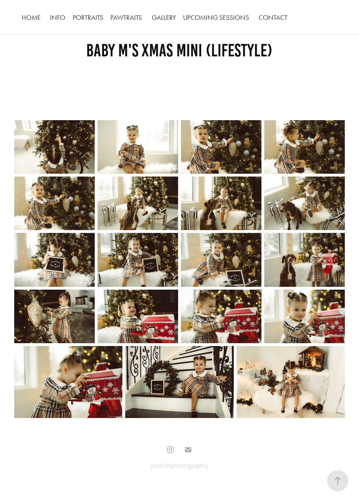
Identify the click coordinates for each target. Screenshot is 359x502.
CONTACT (273, 17)
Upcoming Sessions (216, 17)
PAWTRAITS (126, 17)
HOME (31, 17)
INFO (57, 17)
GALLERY (164, 17)
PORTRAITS (88, 17)
